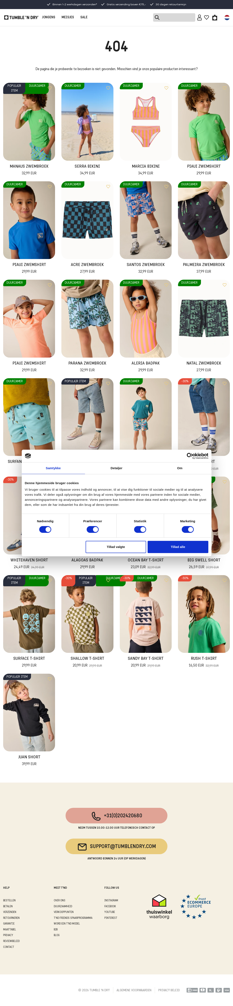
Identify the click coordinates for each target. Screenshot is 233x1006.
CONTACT (8, 947)
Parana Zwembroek (87, 367)
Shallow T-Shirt (87, 662)
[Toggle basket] (215, 17)
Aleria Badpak (146, 367)
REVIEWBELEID (11, 941)
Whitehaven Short (29, 564)
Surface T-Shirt (29, 662)
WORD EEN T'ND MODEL (67, 923)
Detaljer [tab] (117, 468)
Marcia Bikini (146, 170)
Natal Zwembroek (203, 367)
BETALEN (8, 906)
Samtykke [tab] (53, 468)
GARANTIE (9, 923)
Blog (56, 935)
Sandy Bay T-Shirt (145, 662)
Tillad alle (178, 547)
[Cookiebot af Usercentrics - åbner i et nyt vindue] (189, 456)
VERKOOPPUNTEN (64, 912)
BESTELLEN (9, 900)
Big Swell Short (203, 564)
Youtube (109, 912)
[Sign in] (199, 17)
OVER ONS (59, 900)
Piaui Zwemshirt (204, 170)
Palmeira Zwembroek (204, 268)
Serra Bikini (87, 170)
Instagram (111, 900)
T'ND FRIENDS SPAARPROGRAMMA (73, 918)
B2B (56, 929)
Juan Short (29, 761)
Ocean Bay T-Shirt (146, 564)
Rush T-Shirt (204, 662)
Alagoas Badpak (87, 564)
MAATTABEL (9, 929)
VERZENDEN (9, 912)
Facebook (110, 906)
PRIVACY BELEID (169, 990)
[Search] (174, 17)
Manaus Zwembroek (29, 170)
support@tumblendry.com (116, 847)
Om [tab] (179, 468)
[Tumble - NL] (21, 17)
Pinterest (110, 918)
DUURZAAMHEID (63, 906)
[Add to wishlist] (50, 88)
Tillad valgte (116, 547)
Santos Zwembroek (146, 268)
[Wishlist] (206, 17)
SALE (84, 17)
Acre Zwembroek (87, 268)
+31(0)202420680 (116, 816)
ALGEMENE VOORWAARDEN (134, 990)
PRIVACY (8, 935)
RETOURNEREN (11, 918)
